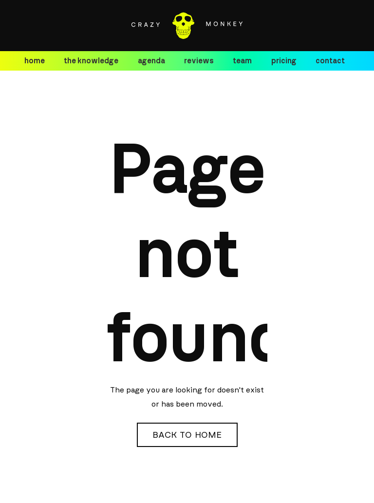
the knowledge (91, 60)
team (242, 60)
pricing (284, 60)
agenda (151, 60)
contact (330, 60)
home (34, 60)
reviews (199, 60)
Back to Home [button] (187, 434)
